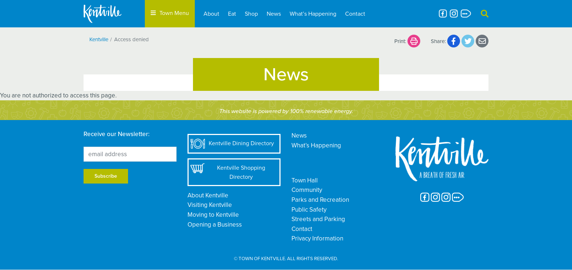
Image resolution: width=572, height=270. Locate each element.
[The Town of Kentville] (111, 13)
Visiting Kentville (210, 204)
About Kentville (208, 195)
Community (306, 189)
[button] (484, 13)
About (211, 13)
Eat (232, 13)
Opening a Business (215, 224)
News (274, 13)
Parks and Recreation (320, 199)
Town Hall (304, 180)
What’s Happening (313, 13)
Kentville (98, 39)
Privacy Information (317, 238)
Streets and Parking (318, 219)
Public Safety (308, 209)
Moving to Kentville (213, 214)
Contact (355, 13)
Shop (251, 13)
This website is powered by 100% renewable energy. (286, 111)
